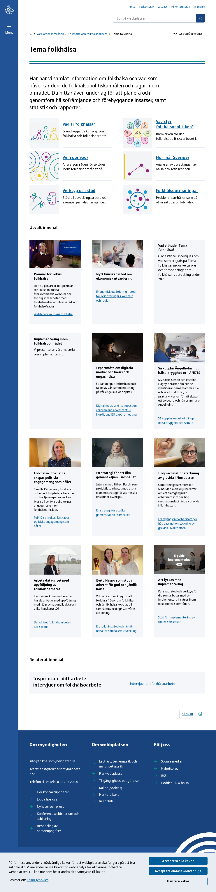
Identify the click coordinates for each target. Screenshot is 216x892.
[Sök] (200, 18)
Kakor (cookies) (110, 788)
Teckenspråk (146, 6)
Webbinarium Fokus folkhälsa (53, 314)
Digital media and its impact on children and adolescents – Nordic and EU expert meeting (116, 410)
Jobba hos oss (47, 799)
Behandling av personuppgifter (49, 828)
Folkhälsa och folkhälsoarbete (88, 34)
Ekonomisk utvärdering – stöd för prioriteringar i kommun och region (116, 296)
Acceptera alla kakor (178, 861)
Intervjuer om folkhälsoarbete (152, 683)
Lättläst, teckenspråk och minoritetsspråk (118, 763)
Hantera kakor (178, 881)
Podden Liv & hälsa (175, 783)
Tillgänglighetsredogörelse (119, 780)
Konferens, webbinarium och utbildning (58, 816)
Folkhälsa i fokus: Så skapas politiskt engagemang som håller (51, 522)
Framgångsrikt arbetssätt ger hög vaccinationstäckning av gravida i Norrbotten (177, 523)
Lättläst (162, 6)
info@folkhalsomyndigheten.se (52, 761)
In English (199, 6)
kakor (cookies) (38, 880)
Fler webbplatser (111, 773)
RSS (163, 775)
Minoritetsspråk (180, 6)
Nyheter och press (50, 806)
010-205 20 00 (67, 781)
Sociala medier (172, 761)
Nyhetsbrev (169, 768)
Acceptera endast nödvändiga (178, 871)
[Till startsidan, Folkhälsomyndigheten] (9, 9)
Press (132, 6)
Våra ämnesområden (50, 34)
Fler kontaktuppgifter (53, 792)
